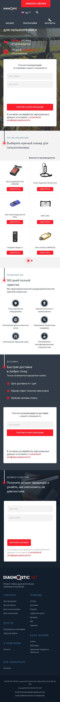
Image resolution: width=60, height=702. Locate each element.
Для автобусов (9, 605)
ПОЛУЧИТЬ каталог (19, 543)
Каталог (10, 23)
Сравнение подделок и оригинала (39, 650)
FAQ (31, 621)
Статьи (33, 641)
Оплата (33, 601)
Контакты (50, 23)
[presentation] (28, 94)
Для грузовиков (9, 601)
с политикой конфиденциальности (24, 119)
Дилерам (34, 617)
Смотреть (15, 189)
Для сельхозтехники (11, 609)
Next (56, 261)
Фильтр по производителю (42, 158)
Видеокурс (34, 646)
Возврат (33, 609)
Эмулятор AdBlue (10, 633)
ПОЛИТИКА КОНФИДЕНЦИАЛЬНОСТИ (30, 692)
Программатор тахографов (14, 629)
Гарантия (33, 625)
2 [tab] (32, 260)
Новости (6, 649)
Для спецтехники (10, 613)
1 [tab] (28, 260)
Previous (4, 261)
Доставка (34, 605)
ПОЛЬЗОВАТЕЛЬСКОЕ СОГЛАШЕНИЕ (30, 696)
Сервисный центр (37, 613)
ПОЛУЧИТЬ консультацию (30, 107)
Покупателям (30, 23)
